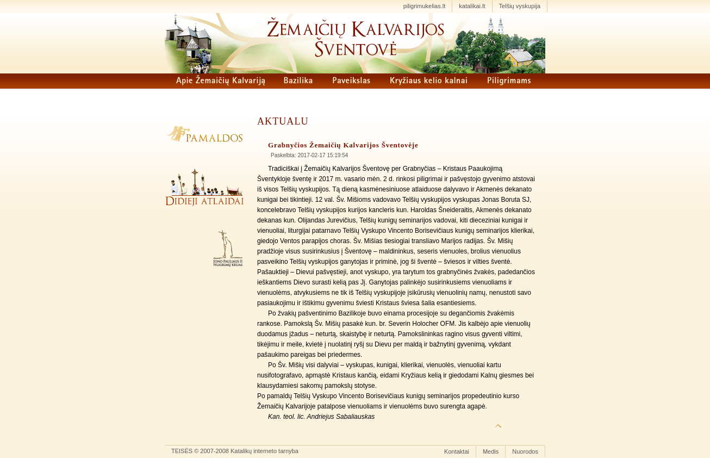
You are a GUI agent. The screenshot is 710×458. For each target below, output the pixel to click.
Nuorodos (525, 451)
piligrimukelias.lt (424, 6)
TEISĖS (181, 451)
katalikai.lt (472, 6)
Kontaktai (456, 451)
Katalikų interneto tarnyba (264, 451)
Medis (491, 451)
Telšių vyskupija (519, 6)
